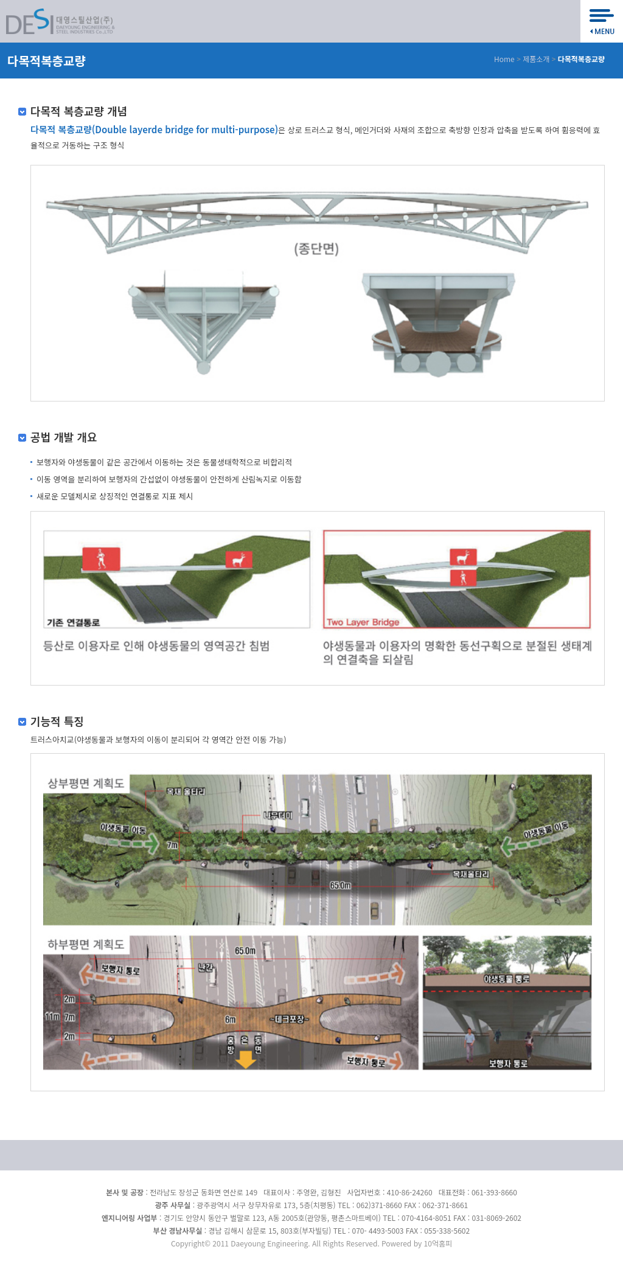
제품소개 (536, 59)
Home (504, 59)
